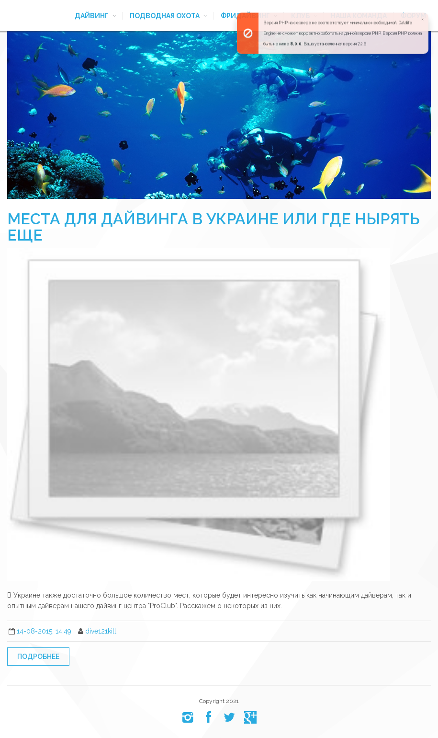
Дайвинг (92, 16)
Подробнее (38, 656)
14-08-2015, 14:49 (44, 631)
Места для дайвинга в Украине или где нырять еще (213, 227)
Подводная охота (165, 16)
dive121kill (100, 631)
